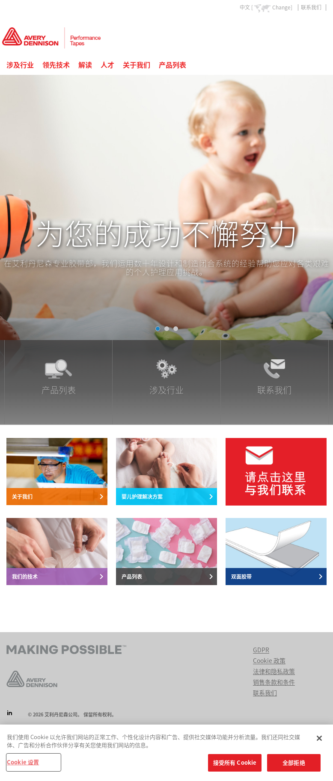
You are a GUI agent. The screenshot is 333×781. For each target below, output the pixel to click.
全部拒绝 (293, 766)
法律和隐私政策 (274, 671)
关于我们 (136, 65)
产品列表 (172, 65)
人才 (107, 65)
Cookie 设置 (23, 766)
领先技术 (56, 65)
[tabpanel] (166, 207)
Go (319, 27)
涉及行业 (20, 65)
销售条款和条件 (274, 682)
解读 (85, 65)
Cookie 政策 (269, 661)
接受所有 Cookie (234, 766)
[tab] (157, 328)
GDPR (261, 650)
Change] (282, 7)
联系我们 (311, 7)
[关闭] (319, 741)
